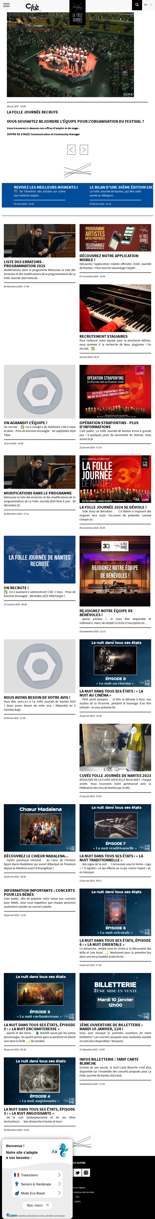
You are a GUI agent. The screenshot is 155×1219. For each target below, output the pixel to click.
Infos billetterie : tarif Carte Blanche (109, 1061)
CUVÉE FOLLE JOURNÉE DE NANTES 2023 (115, 775)
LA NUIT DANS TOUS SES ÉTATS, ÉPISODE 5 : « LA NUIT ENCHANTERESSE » (39, 1027)
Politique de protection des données (77, 1192)
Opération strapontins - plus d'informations (109, 425)
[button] (137, 5)
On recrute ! (16, 588)
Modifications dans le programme (38, 493)
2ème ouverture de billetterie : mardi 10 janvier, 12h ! (111, 1027)
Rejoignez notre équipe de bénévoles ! (106, 613)
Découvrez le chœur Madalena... (36, 856)
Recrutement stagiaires (104, 336)
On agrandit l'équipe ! (25, 423)
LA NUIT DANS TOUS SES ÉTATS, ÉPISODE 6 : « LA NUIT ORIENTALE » (115, 942)
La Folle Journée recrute (32, 112)
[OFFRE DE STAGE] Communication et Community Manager (43, 134)
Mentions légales (77, 1187)
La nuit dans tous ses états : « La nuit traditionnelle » (111, 858)
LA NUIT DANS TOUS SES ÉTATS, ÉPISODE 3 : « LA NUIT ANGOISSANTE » (39, 1111)
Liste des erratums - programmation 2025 (24, 264)
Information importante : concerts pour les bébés (39, 892)
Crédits (77, 1201)
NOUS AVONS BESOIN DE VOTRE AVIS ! (37, 697)
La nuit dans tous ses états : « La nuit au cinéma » (111, 693)
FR (151, 4)
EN (145, 4)
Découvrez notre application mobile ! (109, 258)
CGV (77, 1196)
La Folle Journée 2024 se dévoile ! (113, 507)
